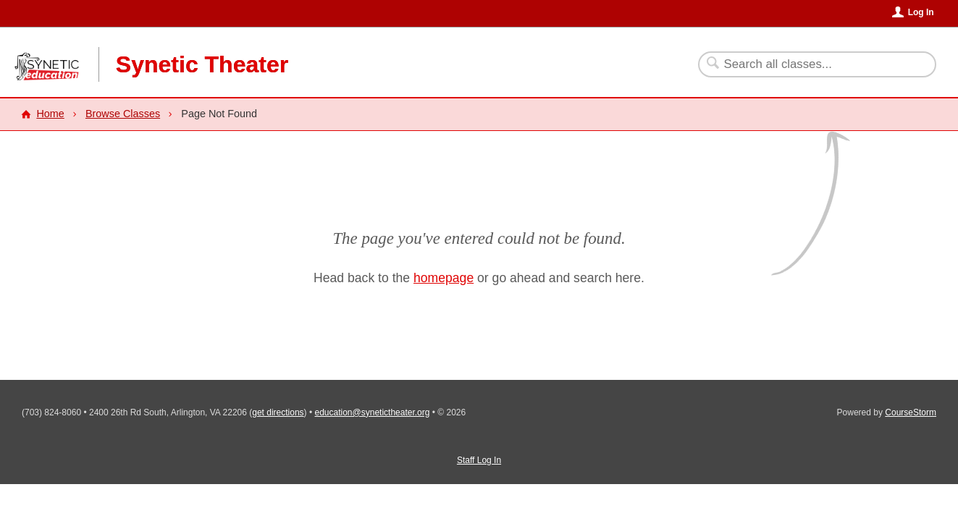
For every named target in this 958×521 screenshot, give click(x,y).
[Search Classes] (808, 64)
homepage (443, 278)
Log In (921, 12)
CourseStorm (910, 412)
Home (50, 113)
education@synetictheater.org (372, 412)
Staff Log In (479, 460)
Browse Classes (122, 113)
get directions (277, 412)
